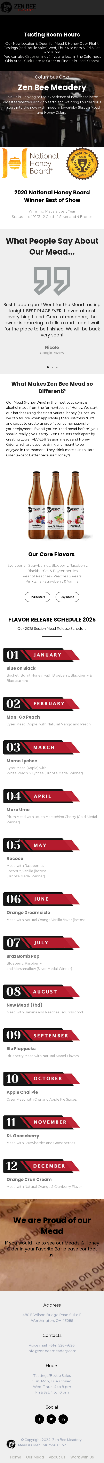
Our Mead (35, 1457)
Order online (35, 57)
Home (15, 1457)
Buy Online (67, 597)
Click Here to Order (40, 61)
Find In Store (37, 597)
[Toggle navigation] (101, 7)
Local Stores (88, 61)
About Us (57, 1457)
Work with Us (82, 1457)
